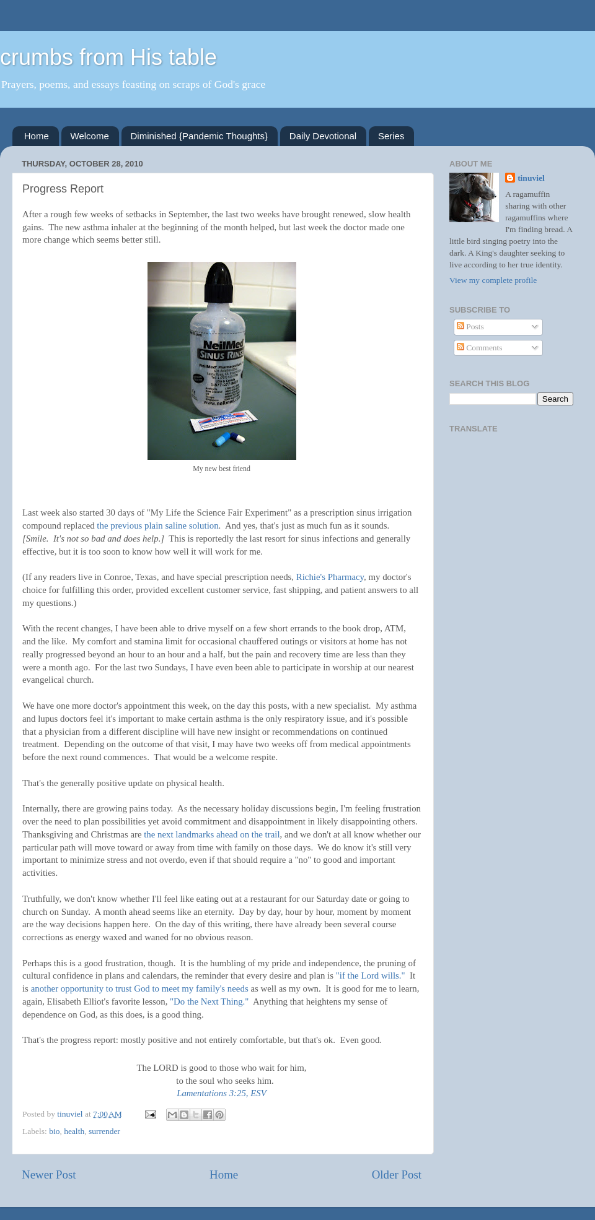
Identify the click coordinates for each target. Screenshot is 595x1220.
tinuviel (531, 178)
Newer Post (49, 1174)
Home (36, 136)
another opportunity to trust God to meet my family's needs (140, 988)
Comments (480, 347)
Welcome (90, 136)
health (74, 1131)
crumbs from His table (108, 57)
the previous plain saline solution (157, 525)
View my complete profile (493, 280)
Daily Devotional (322, 136)
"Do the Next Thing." (209, 1001)
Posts (470, 326)
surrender (104, 1131)
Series (391, 136)
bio (54, 1131)
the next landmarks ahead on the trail (212, 834)
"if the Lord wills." (370, 975)
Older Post (396, 1174)
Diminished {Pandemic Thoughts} (199, 136)
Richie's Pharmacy (330, 577)
